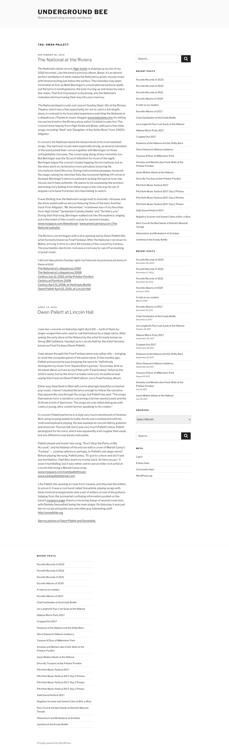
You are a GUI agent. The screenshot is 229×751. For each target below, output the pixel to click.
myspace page (56, 500)
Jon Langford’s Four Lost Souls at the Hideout (160, 124)
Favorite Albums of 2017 (149, 111)
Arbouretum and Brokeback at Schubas (157, 233)
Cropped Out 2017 (146, 136)
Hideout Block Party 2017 (150, 130)
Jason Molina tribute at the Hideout (155, 172)
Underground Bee (73, 12)
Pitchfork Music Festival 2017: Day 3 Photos (160, 191)
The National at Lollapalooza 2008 (60, 272)
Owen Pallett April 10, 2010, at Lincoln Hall (64, 288)
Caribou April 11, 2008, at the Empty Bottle (64, 284)
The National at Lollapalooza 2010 (59, 268)
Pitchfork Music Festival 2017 (152, 185)
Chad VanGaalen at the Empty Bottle (156, 117)
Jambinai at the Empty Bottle (151, 239)
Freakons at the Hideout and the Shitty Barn (159, 143)
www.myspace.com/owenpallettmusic (62, 471)
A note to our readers (147, 104)
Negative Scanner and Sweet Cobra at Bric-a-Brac (163, 216)
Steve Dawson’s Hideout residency (154, 149)
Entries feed (142, 463)
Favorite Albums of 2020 (149, 98)
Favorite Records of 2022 (149, 85)
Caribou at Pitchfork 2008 (54, 280)
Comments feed (145, 469)
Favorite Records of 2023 (150, 79)
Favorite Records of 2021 (149, 92)
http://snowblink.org (50, 512)
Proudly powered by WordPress (54, 742)
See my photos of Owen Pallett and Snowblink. (67, 520)
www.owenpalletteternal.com (56, 476)
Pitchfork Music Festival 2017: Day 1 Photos (160, 204)
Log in (139, 456)
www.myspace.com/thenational (58, 223)
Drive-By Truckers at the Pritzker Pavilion (158, 178)
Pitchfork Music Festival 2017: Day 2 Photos (160, 197)
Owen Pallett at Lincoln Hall (65, 312)
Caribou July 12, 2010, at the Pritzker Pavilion (65, 276)
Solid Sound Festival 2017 (150, 210)
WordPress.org (144, 475)
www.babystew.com (100, 117)
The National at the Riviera (64, 59)
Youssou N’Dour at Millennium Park (155, 155)
